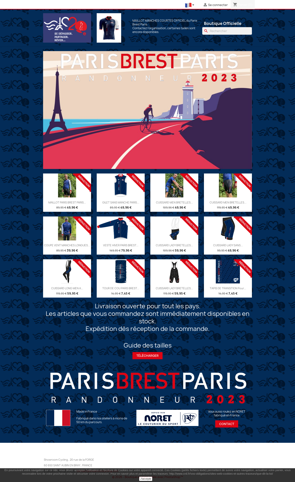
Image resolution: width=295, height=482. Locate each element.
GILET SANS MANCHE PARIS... (120, 202)
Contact (226, 424)
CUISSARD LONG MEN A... (67, 288)
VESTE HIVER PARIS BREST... (120, 245)
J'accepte (145, 478)
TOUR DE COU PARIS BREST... (120, 288)
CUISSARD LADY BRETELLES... (174, 245)
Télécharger (147, 356)
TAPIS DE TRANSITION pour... (228, 288)
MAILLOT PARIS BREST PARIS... (67, 202)
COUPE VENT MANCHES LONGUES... (67, 245)
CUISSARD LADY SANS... (228, 245)
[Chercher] (227, 31)
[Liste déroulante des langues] (190, 5)
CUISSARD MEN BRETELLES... (174, 202)
